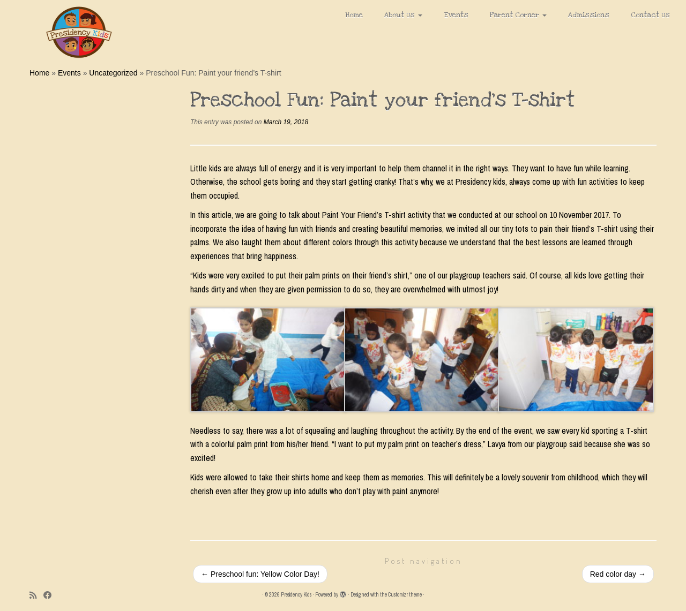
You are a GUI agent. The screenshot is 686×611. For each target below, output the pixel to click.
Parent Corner (518, 15)
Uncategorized (113, 73)
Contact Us (650, 15)
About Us (403, 15)
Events (456, 15)
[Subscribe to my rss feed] (36, 595)
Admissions (588, 15)
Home (354, 15)
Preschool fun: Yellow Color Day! (260, 574)
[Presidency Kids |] (79, 32)
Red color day (618, 574)
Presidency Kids (296, 595)
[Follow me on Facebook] (50, 595)
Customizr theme (405, 595)
